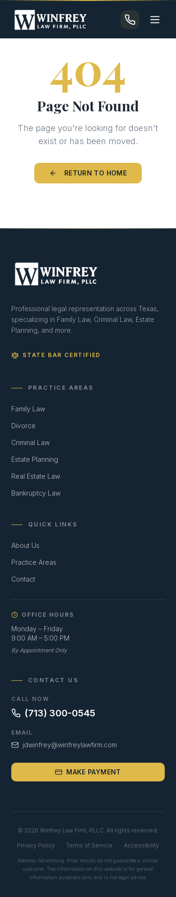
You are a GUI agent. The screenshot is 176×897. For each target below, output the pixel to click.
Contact (23, 579)
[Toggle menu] (155, 19)
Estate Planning (34, 459)
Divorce (23, 426)
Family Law (28, 409)
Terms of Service (89, 845)
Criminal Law (30, 442)
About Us (25, 545)
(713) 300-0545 (53, 713)
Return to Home (88, 173)
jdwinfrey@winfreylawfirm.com (64, 745)
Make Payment (88, 772)
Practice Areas (33, 562)
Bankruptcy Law (36, 493)
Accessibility (141, 845)
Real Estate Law (35, 476)
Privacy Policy (36, 845)
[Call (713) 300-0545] (130, 19)
